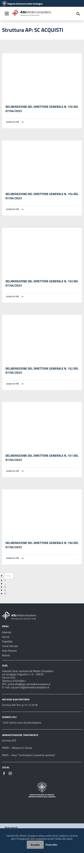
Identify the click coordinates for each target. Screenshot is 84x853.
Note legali (11, 828)
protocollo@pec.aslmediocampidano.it (29, 684)
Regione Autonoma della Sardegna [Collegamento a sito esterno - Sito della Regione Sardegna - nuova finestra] (25, 4)
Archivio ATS (9, 740)
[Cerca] (78, 14)
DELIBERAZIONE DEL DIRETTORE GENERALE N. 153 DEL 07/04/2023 (42, 283)
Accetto (35, 845)
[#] (4, 773)
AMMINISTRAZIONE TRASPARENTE (20, 735)
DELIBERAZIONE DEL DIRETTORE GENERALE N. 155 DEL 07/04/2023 (42, 108)
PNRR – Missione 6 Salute (17, 748)
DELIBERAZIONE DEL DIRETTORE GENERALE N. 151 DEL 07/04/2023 (42, 457)
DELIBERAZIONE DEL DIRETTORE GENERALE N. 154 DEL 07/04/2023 (42, 196)
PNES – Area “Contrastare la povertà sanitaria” (28, 755)
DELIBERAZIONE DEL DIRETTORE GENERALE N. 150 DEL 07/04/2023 (42, 545)
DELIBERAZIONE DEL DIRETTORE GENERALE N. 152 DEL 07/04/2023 (42, 370)
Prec (8, 576)
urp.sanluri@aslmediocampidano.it (30, 687)
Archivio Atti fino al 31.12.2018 (20, 705)
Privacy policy (51, 844)
